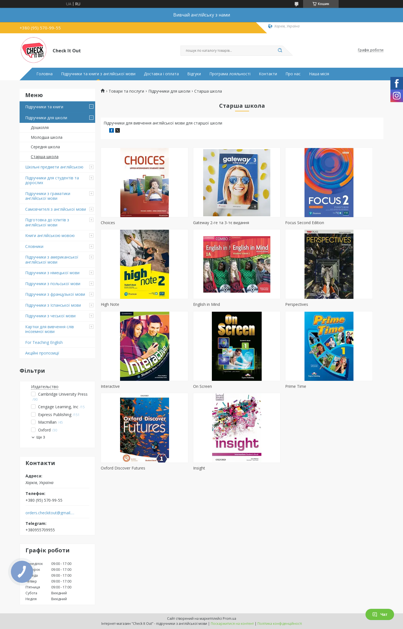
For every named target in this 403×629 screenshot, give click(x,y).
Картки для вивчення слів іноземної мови (49, 329)
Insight (250, 386)
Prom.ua (229, 618)
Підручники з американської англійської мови (51, 259)
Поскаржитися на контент (232, 623)
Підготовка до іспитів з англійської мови (47, 222)
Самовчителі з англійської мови (55, 209)
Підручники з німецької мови (52, 272)
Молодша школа (46, 137)
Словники (34, 246)
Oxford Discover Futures (195, 386)
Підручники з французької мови (55, 294)
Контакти (268, 74)
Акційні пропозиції (42, 353)
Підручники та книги (44, 106)
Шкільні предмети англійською (54, 167)
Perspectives (184, 304)
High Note (325, 222)
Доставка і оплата (161, 74)
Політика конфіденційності (279, 623)
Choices (108, 222)
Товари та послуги (126, 91)
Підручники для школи (46, 117)
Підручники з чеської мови (50, 315)
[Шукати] (279, 51)
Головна (44, 74)
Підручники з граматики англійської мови (47, 196)
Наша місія (319, 74)
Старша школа (44, 156)
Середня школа (45, 146)
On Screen (325, 304)
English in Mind (114, 304)
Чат (379, 614)
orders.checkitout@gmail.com (49, 512)
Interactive (253, 304)
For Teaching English (44, 342)
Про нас (293, 74)
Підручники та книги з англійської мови (98, 74)
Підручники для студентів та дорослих (52, 180)
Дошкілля (40, 127)
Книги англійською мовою (50, 235)
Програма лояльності (229, 74)
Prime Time (111, 386)
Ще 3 (40, 437)
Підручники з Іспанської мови (53, 305)
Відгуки (194, 74)
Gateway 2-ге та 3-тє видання (201, 222)
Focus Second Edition (263, 222)
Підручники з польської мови (52, 283)
